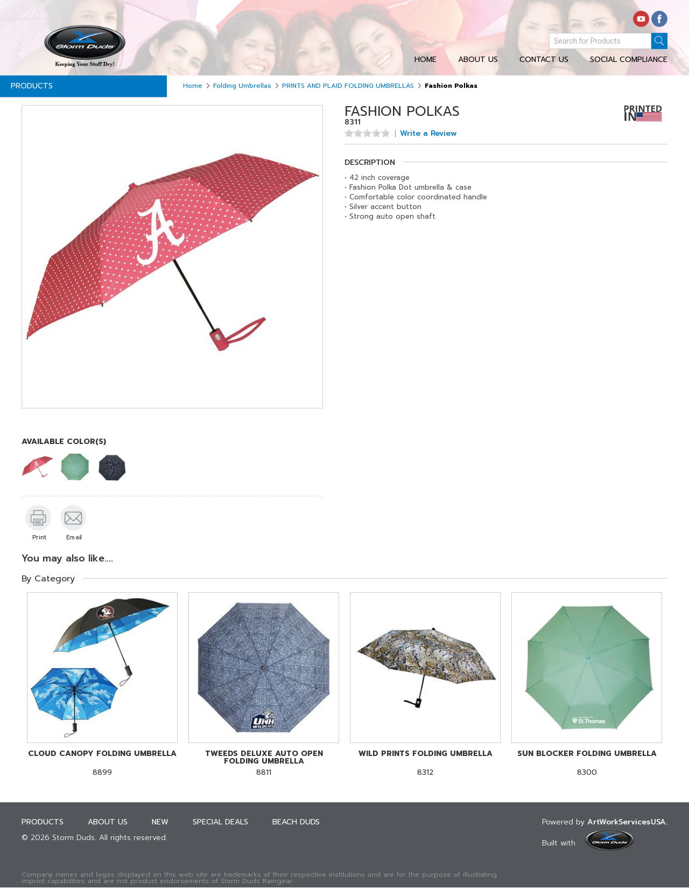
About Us (478, 60)
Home (425, 60)
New (160, 822)
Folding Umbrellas (242, 85)
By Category (48, 578)
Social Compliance (628, 60)
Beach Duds (296, 822)
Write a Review (428, 133)
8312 (425, 763)
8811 (263, 763)
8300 (586, 763)
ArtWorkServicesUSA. (627, 822)
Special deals (220, 822)
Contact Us (543, 60)
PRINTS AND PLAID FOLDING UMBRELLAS (348, 85)
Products (32, 86)
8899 (102, 763)
